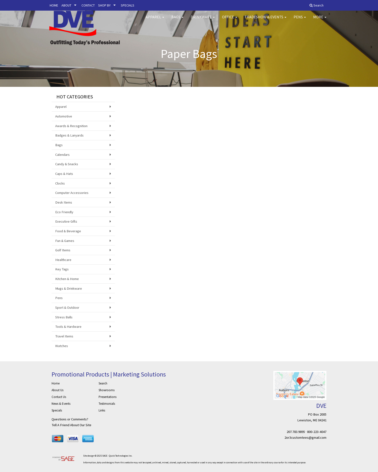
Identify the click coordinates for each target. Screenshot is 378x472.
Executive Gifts (66, 221)
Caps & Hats (64, 173)
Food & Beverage (68, 231)
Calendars (62, 154)
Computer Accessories (71, 193)
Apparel (155, 19)
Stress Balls (64, 317)
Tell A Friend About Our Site (71, 425)
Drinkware (203, 19)
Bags (177, 19)
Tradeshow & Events (265, 19)
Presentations (107, 397)
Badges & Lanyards (69, 135)
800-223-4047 (316, 432)
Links (102, 410)
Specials (57, 410)
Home (56, 383)
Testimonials (107, 404)
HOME (54, 5)
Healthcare (63, 260)
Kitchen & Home (67, 279)
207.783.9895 (296, 432)
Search (103, 383)
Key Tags (62, 269)
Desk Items (63, 202)
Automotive (63, 116)
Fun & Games (64, 241)
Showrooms (107, 390)
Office (229, 19)
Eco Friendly (64, 212)
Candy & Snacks (66, 164)
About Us (57, 390)
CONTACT (88, 5)
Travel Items (64, 336)
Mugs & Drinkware (68, 288)
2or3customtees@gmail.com (305, 437)
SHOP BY (104, 5)
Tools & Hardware (68, 326)
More (319, 19)
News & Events (61, 404)
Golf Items (62, 250)
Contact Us (59, 397)
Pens (300, 19)
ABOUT (66, 5)
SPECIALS (127, 5)
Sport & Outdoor (67, 307)
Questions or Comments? (70, 419)
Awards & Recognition (71, 126)
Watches (61, 346)
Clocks (60, 183)
